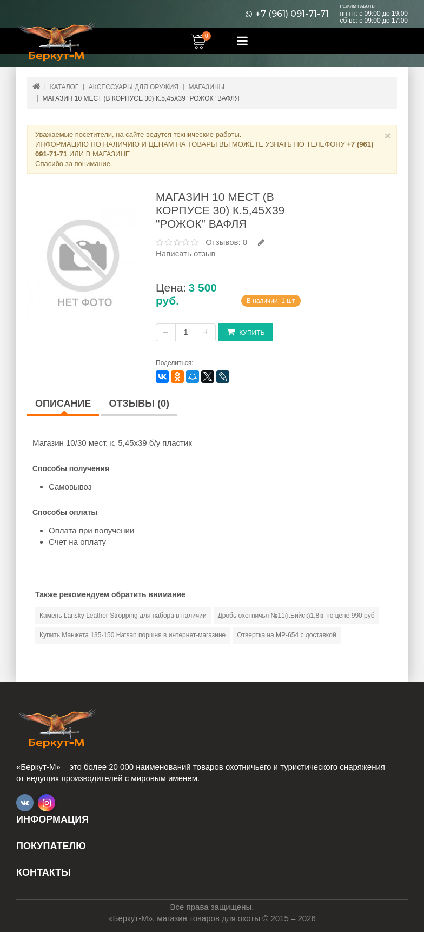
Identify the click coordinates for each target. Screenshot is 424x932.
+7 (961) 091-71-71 (292, 14)
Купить (245, 331)
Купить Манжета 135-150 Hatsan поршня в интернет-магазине (132, 635)
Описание (63, 403)
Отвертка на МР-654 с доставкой (286, 635)
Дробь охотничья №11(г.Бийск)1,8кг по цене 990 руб (296, 615)
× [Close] (388, 135)
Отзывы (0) (139, 403)
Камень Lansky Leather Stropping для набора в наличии (123, 615)
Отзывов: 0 (226, 242)
